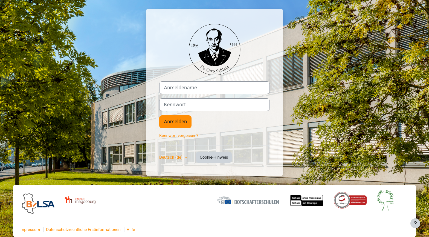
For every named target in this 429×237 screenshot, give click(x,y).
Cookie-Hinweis (214, 157)
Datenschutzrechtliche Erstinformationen (83, 229)
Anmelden (175, 122)
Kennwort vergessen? (178, 135)
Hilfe (131, 229)
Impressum (29, 229)
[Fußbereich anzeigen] (415, 223)
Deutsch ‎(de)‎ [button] (171, 157)
